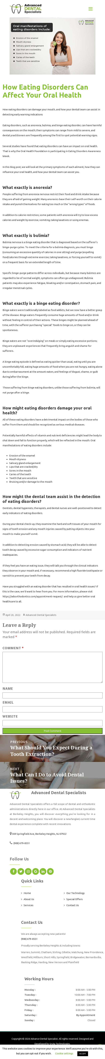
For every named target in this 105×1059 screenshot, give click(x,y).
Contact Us (72, 905)
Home (27, 893)
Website (10, 716)
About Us (29, 899)
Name (8, 688)
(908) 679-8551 (21, 843)
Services (28, 905)
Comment (13, 648)
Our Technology (75, 893)
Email (8, 702)
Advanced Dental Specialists (41, 615)
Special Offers (74, 899)
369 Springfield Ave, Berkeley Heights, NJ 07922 (39, 833)
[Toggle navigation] (90, 9)
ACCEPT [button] (82, 1054)
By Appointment (85, 1015)
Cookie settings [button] (64, 1053)
